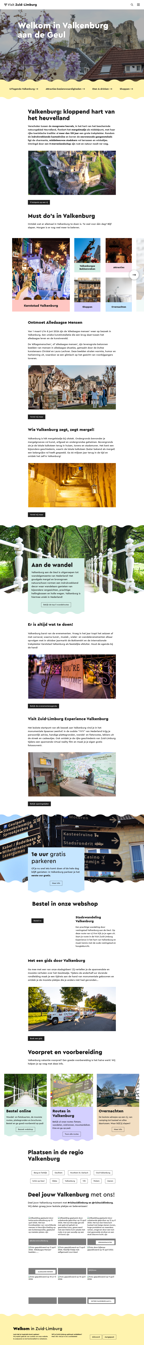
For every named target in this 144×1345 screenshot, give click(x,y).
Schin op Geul (38, 1181)
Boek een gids (36, 1038)
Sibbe (54, 1181)
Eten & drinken (100, 89)
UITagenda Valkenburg (22, 89)
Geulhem (58, 1173)
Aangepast (109, 1337)
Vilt (84, 1181)
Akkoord (96, 1337)
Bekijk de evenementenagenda (43, 706)
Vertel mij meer (36, 417)
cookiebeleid (72, 1336)
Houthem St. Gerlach (79, 1173)
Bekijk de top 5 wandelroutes (56, 605)
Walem (96, 1181)
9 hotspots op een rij (39, 202)
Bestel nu (37, 921)
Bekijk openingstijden (39, 804)
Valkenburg (70, 1181)
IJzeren (110, 1181)
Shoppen (125, 89)
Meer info (56, 883)
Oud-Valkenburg (103, 1173)
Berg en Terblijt (40, 1173)
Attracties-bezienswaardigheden (63, 89)
